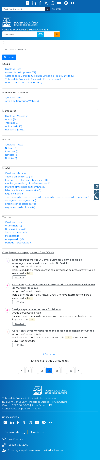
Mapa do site (37, 432)
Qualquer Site (13, 69)
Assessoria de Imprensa (20, 72)
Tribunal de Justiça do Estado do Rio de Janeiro (33, 79)
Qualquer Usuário (15, 173)
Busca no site (15, 432)
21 (72, 371)
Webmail (56, 9)
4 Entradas (51, 354)
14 (50, 371)
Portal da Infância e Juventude (24, 82)
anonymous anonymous (20, 200)
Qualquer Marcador (16, 116)
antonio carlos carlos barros (22, 204)
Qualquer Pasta (14, 144)
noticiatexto (13, 126)
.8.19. (40, 34)
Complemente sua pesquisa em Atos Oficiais (28, 252)
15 (58, 371)
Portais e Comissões (14, 9)
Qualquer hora (13, 222)
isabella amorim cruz (19, 176)
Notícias (11, 148)
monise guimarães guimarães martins (28, 183)
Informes (11, 151)
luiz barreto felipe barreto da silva (26, 180)
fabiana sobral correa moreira (23, 190)
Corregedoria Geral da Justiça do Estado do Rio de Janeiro (39, 75)
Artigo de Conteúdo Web (22, 101)
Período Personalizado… (18, 242)
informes (12, 123)
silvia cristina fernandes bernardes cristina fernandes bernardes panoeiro (47, 197)
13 (43, 371)
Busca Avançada (38, 29)
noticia (11, 119)
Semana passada (16, 232)
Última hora (13, 225)
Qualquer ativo (13, 97)
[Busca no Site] (50, 49)
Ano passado (14, 239)
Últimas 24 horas (16, 229)
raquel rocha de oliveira (20, 207)
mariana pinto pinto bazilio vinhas (25, 187)
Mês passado (13, 236)
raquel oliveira (14, 193)
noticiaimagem (15, 129)
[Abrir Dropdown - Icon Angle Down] (47, 9)
